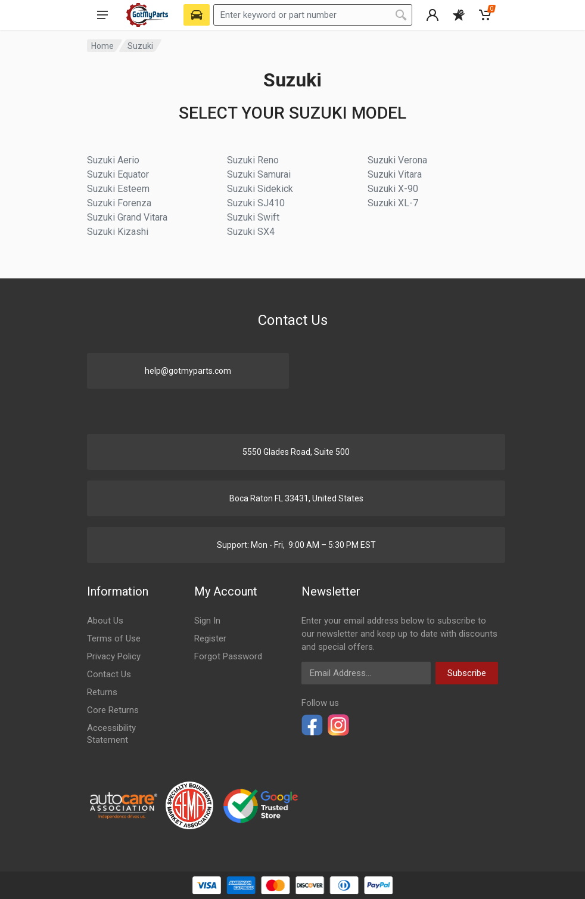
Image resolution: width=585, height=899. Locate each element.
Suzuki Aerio (113, 160)
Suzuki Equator (118, 174)
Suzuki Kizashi (117, 231)
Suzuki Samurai (259, 174)
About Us (105, 620)
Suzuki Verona (397, 160)
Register (210, 638)
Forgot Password (228, 656)
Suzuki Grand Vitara (127, 217)
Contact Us (109, 674)
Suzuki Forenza (119, 203)
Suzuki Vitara (395, 174)
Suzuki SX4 (251, 231)
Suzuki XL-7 (393, 203)
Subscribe (466, 673)
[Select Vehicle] (196, 15)
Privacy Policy (114, 656)
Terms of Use (114, 638)
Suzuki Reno (253, 160)
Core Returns (113, 710)
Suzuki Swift (253, 217)
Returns (102, 692)
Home (102, 46)
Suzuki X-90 (393, 188)
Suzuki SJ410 (256, 203)
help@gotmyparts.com (188, 371)
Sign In (207, 620)
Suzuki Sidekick (260, 188)
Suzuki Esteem (118, 188)
